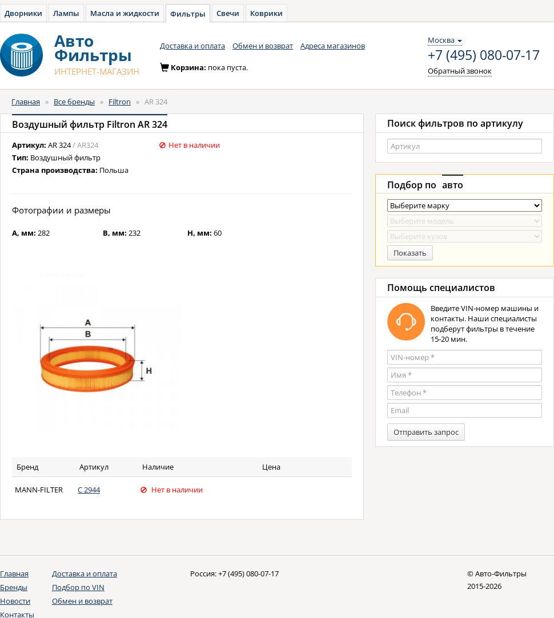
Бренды (13, 587)
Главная (25, 101)
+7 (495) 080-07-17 (484, 55)
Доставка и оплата (192, 46)
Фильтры (188, 14)
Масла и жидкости (124, 13)
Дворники (23, 13)
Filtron (120, 101)
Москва (445, 40)
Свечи (227, 13)
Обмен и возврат (262, 46)
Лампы (66, 13)
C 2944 (89, 489)
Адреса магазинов (332, 46)
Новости (15, 601)
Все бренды (74, 101)
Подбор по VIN (78, 587)
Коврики (266, 13)
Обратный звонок (460, 71)
